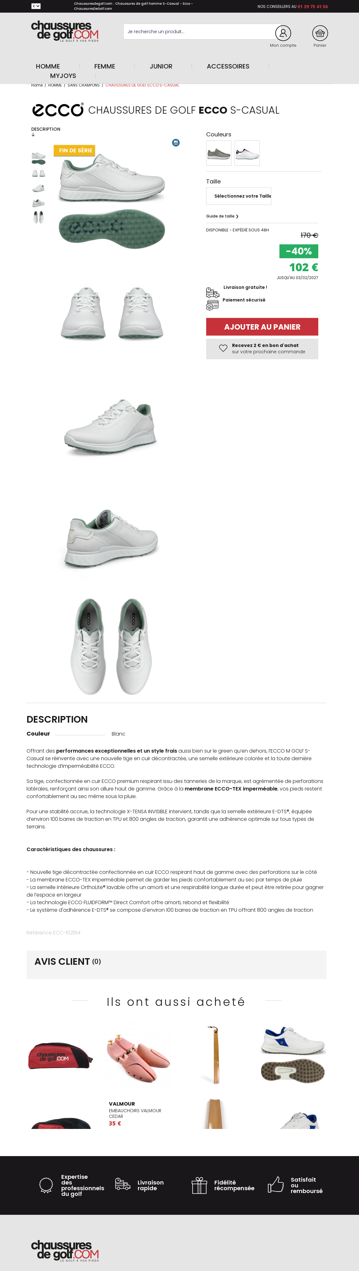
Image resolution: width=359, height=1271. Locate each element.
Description (45, 131)
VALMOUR (122, 1103)
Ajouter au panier (262, 327)
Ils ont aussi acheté (176, 1002)
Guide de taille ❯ (222, 216)
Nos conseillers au (277, 6)
